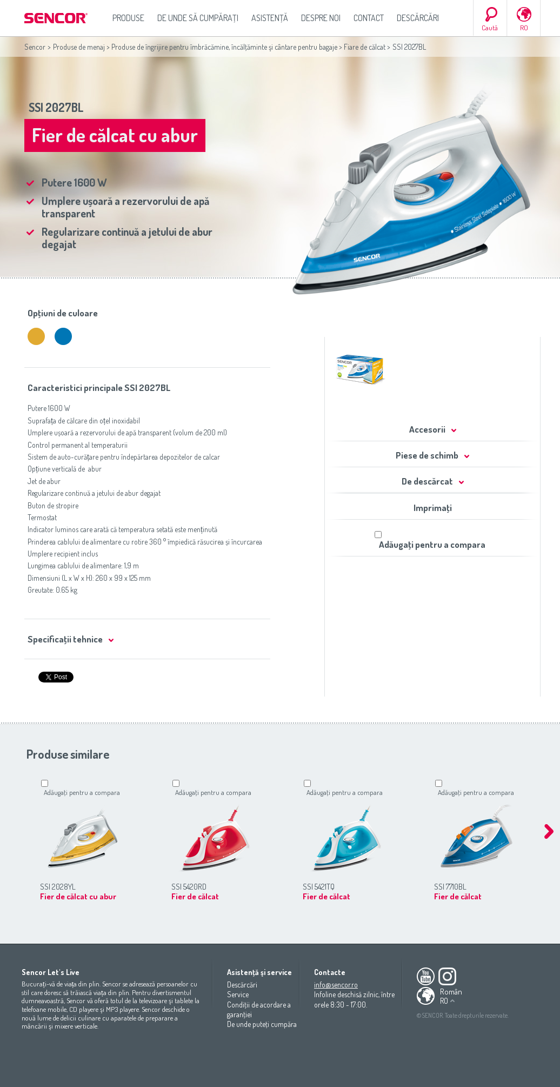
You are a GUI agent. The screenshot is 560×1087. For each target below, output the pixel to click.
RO (524, 27)
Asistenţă (269, 17)
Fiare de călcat (364, 46)
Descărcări (418, 17)
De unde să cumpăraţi (197, 17)
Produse (128, 17)
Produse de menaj (79, 46)
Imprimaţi (433, 507)
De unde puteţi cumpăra (262, 1024)
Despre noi (321, 17)
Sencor (34, 46)
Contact (369, 17)
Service (238, 994)
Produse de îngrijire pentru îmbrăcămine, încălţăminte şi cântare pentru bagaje (224, 46)
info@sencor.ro (336, 984)
